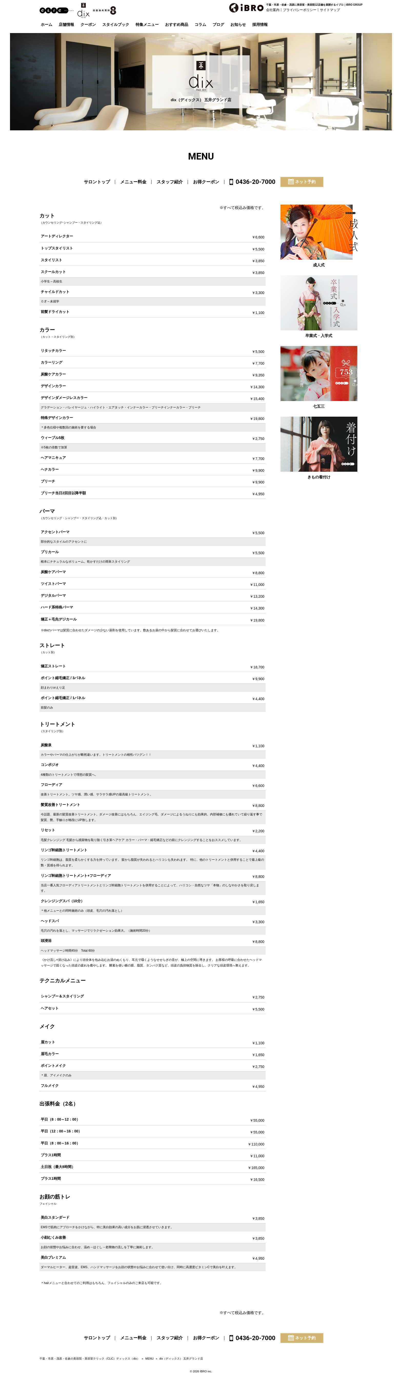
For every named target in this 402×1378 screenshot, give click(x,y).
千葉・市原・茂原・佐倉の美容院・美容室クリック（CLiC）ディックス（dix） (89, 1358)
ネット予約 (302, 181)
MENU (149, 1358)
